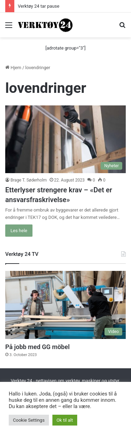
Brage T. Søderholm (28, 180)
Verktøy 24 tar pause (38, 6)
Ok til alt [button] (65, 420)
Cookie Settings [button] (29, 420)
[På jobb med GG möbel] (65, 305)
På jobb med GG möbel (37, 346)
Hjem (13, 67)
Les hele (18, 230)
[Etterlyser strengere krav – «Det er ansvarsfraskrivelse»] (65, 139)
